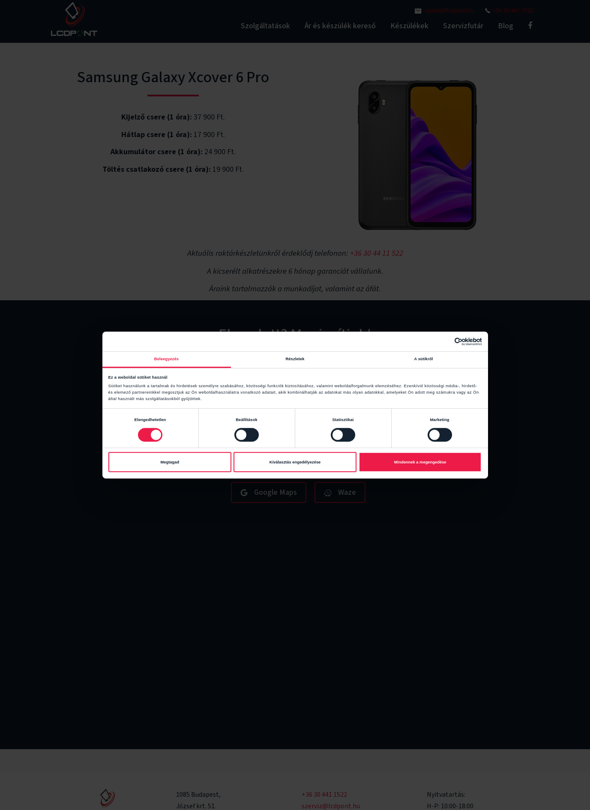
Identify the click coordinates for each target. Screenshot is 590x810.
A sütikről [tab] (423, 359)
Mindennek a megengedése (420, 462)
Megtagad (169, 462)
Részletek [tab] (294, 359)
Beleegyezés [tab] (166, 359)
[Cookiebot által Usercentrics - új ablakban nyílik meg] (444, 342)
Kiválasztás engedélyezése (295, 462)
